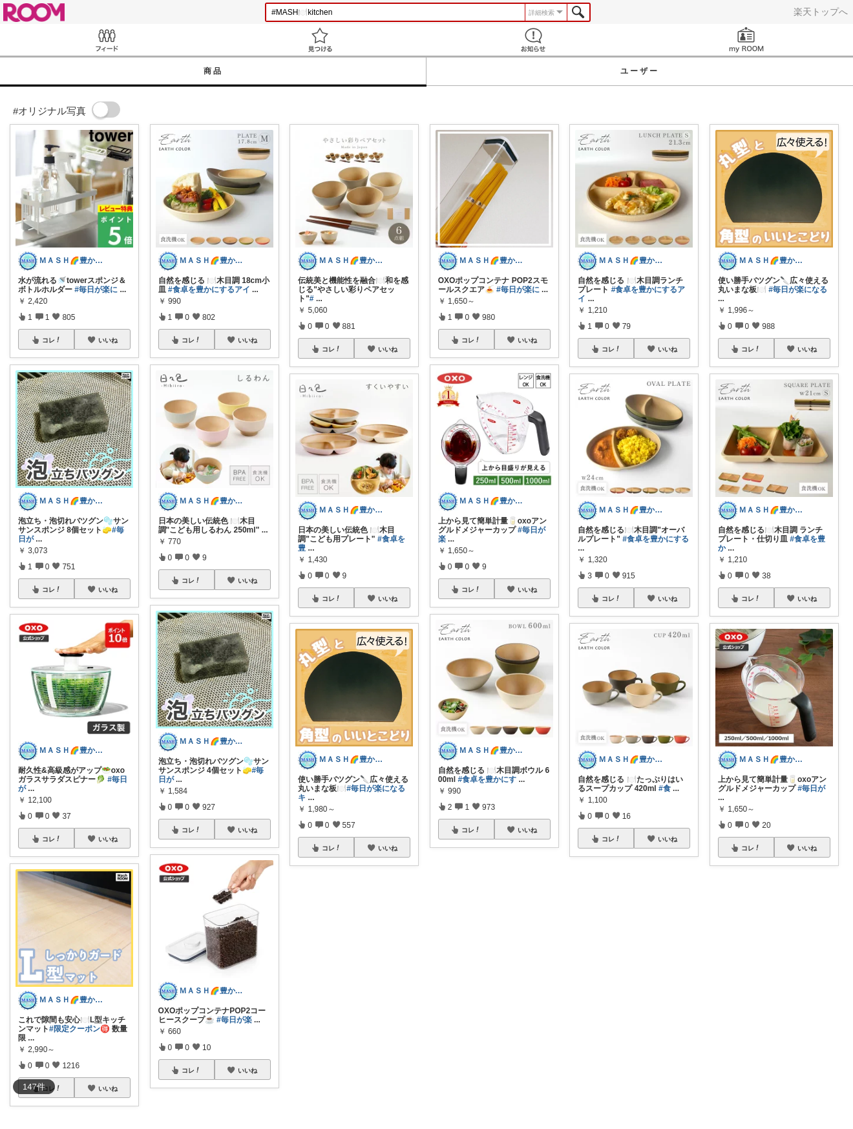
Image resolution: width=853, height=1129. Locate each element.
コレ (51, 340)
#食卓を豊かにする (655, 538)
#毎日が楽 (234, 1019)
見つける (319, 40)
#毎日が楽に (96, 289)
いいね (108, 340)
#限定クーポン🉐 (79, 1028)
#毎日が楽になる (797, 289)
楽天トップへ (821, 11)
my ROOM (746, 40)
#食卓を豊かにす (487, 779)
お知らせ (533, 40)
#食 (664, 788)
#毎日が (811, 788)
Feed (106, 40)
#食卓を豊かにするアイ (209, 289)
